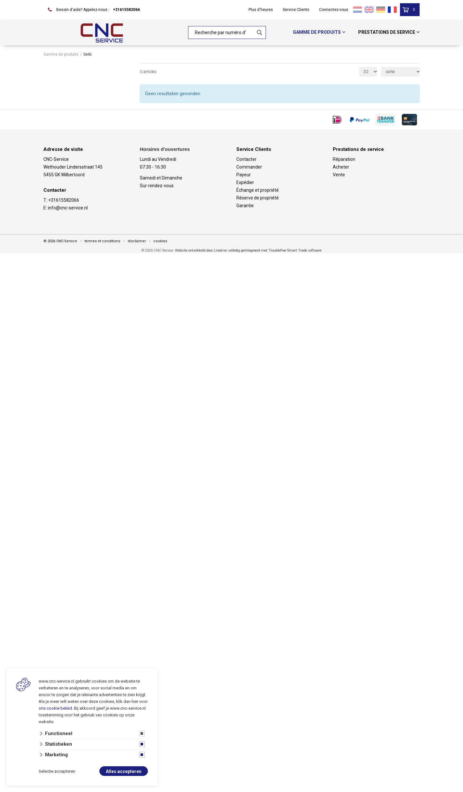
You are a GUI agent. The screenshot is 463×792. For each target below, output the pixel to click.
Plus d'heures (261, 9)
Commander (249, 167)
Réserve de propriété (257, 197)
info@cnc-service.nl (68, 207)
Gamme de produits (317, 32)
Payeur (243, 174)
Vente (339, 174)
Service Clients (296, 9)
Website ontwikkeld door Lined (198, 250)
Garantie (245, 205)
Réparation (344, 159)
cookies (160, 241)
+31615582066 (126, 9)
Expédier (245, 182)
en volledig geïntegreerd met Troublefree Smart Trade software (272, 250)
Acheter (341, 167)
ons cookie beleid (55, 708)
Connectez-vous (333, 9)
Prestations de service (386, 32)
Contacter (246, 159)
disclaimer (137, 241)
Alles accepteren (123, 771)
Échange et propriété (257, 190)
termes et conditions (102, 241)
